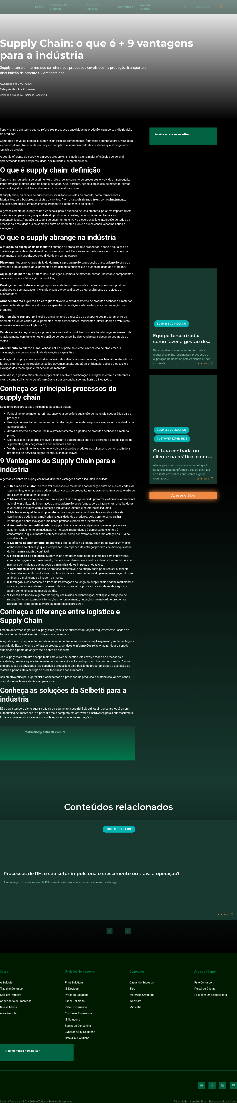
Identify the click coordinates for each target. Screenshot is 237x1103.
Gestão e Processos (23, 89)
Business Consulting (35, 95)
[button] (109, 931)
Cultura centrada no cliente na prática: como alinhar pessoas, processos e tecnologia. (181, 454)
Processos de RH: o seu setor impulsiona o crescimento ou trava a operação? (91, 873)
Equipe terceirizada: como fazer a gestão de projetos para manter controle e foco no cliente (180, 339)
